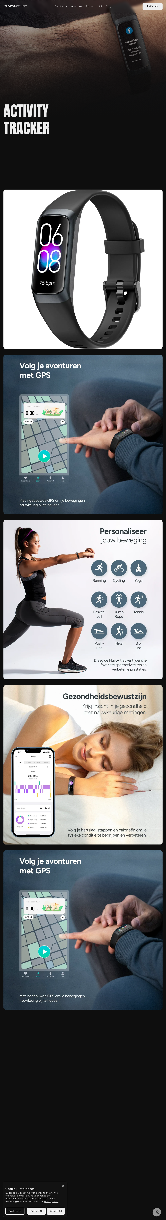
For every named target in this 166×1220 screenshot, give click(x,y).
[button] (61, 6)
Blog (108, 6)
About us (76, 6)
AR (100, 6)
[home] (15, 6)
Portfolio (90, 6)
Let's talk (152, 6)
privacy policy (51, 1201)
